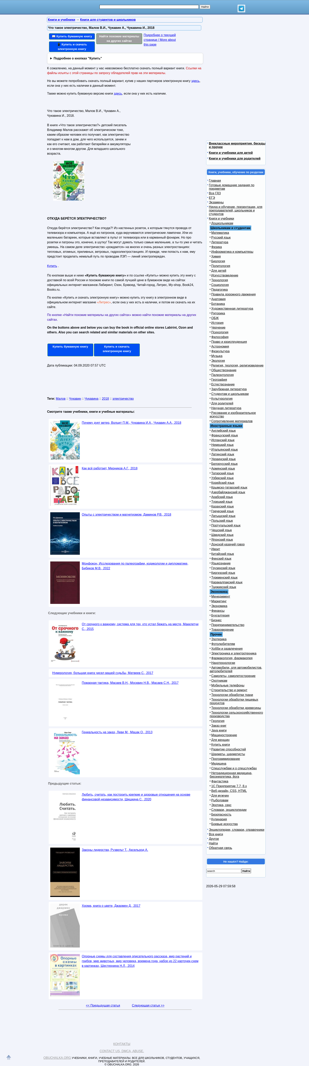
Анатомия (218, 299)
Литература (219, 242)
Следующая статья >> (148, 1005)
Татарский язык (222, 473)
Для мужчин (220, 795)
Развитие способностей (228, 749)
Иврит (215, 549)
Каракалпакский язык (226, 582)
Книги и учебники (221, 218)
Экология (218, 360)
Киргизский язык (223, 572)
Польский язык (222, 520)
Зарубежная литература (229, 389)
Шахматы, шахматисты (228, 754)
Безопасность (221, 814)
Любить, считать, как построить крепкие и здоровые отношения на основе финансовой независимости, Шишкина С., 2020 (136, 797)
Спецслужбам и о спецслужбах (234, 768)
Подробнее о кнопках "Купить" (78, 58)
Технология (219, 280)
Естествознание (223, 384)
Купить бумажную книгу (70, 346)
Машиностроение (224, 735)
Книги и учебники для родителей (235, 158)
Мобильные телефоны (227, 685)
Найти (213, 843)
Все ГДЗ (215, 193)
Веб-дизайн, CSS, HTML (229, 790)
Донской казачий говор (228, 544)
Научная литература (226, 408)
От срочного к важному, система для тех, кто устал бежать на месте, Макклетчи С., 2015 (140, 626)
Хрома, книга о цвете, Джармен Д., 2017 (111, 905)
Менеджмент (220, 596)
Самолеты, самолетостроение (233, 676)
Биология (218, 261)
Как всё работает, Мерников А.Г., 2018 (110, 468)
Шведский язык (222, 535)
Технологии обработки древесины (236, 708)
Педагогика (219, 289)
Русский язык (221, 237)
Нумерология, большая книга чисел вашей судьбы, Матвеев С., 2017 (102, 673)
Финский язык (221, 558)
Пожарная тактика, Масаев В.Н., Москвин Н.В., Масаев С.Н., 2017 (130, 682)
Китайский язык (222, 554)
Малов (60, 398)
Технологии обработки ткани (232, 695)
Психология (219, 332)
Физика (216, 247)
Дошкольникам (222, 223)
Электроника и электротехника (233, 653)
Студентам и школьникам (230, 394)
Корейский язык (222, 482)
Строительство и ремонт (229, 690)
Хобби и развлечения (227, 648)
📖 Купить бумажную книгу (72, 36)
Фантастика (219, 781)
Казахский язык (222, 506)
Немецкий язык (222, 445)
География (219, 379)
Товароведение (222, 629)
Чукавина (91, 398)
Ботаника (218, 304)
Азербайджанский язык (228, 492)
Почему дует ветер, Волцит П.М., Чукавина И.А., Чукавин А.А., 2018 (131, 422)
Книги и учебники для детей (231, 152)
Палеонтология (222, 375)
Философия (219, 337)
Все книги (216, 834)
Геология (217, 721)
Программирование (225, 758)
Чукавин (75, 398)
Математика (220, 232)
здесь (195, 81)
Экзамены (216, 202)
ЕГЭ (212, 197)
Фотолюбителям (223, 644)
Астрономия (220, 346)
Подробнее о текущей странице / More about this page (160, 39)
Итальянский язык (224, 449)
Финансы (217, 610)
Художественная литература (232, 308)
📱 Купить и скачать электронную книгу (72, 47)
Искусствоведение (224, 275)
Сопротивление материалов (232, 421)
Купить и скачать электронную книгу (117, 349)
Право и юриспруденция (229, 341)
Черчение (218, 327)
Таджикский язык (223, 587)
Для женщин (220, 740)
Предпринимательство (227, 625)
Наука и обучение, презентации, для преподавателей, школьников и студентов (235, 210)
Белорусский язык (224, 463)
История (217, 322)
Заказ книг (218, 725)
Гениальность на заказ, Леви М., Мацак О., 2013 (117, 732)
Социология (220, 285)
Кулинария (219, 819)
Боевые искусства (224, 824)
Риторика (218, 313)
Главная (215, 180)
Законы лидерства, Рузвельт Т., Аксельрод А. (115, 850)
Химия (216, 256)
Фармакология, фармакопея (232, 658)
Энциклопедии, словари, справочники (236, 829)
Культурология (222, 398)
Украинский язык (223, 459)
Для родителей (222, 403)
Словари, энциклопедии (229, 809)
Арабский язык (222, 497)
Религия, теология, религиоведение (237, 365)
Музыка (216, 356)
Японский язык (222, 539)
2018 (105, 398)
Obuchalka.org (57, 1057)
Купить (52, 266)
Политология (220, 266)
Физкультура (220, 351)
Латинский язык (222, 454)
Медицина (218, 763)
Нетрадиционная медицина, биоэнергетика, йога (231, 774)
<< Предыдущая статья (103, 1005)
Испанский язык (223, 440)
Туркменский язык (224, 577)
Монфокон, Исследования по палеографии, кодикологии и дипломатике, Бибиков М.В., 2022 (135, 566)
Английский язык (223, 430)
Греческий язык (222, 511)
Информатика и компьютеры (232, 251)
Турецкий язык (221, 501)
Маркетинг (219, 601)
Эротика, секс (221, 805)
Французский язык (224, 435)
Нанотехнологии (223, 663)
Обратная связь (220, 848)
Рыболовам (219, 800)
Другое (214, 838)
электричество (123, 398)
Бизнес (216, 620)
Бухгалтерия (220, 615)
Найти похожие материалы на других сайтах (119, 38)
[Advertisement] (165, 132)
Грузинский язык (223, 568)
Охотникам (219, 680)
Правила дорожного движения (233, 294)
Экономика (219, 606)
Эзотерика (218, 639)
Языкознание (221, 563)
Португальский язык (225, 525)
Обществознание (223, 370)
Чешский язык (221, 530)
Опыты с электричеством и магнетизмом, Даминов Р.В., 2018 (126, 514)
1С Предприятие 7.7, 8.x (229, 786)
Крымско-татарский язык (229, 487)
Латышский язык (223, 516)
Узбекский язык (222, 478)
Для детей (218, 270)
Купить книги (220, 744)
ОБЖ (215, 318)
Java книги (219, 730)
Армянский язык (223, 468)
